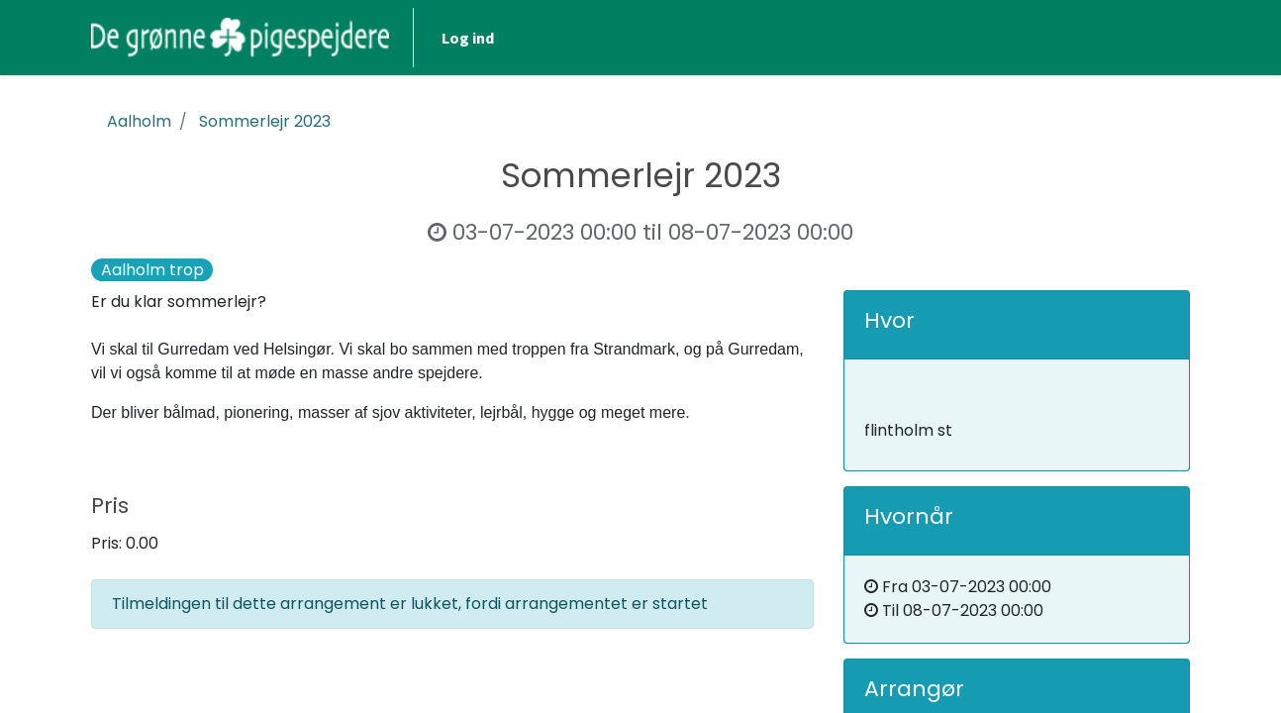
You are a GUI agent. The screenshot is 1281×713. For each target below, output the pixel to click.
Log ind (468, 38)
